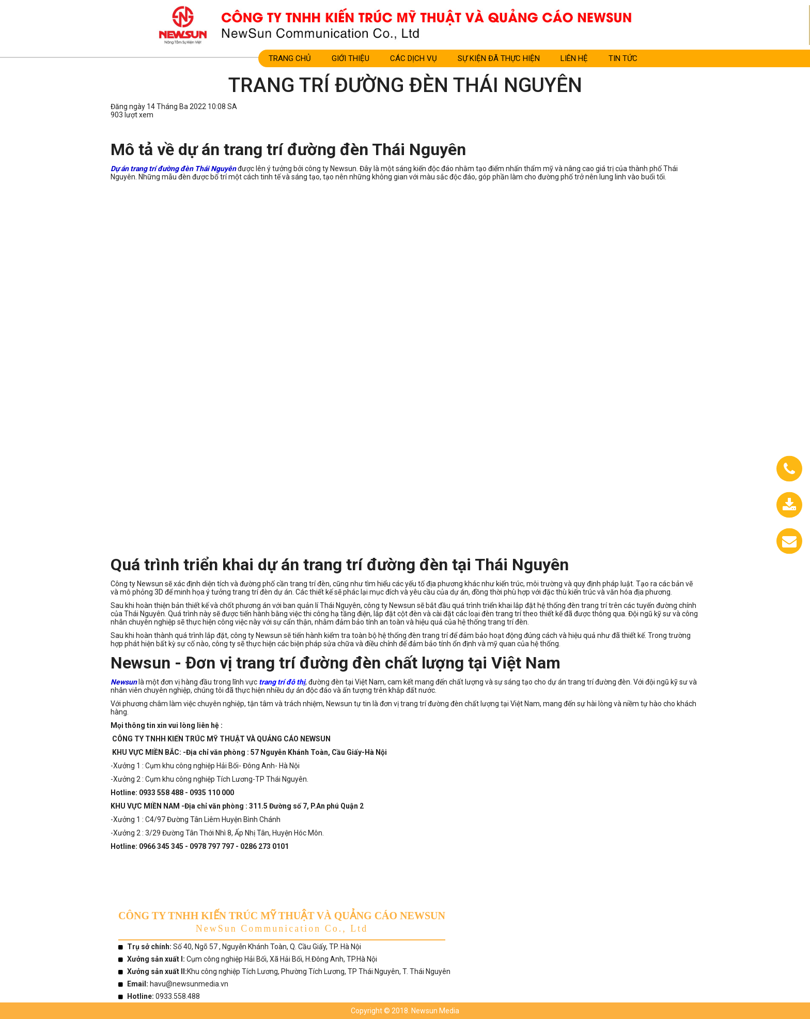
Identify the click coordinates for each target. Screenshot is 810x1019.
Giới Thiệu (350, 58)
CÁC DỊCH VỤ (413, 58)
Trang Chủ (290, 58)
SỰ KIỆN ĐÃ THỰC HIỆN (499, 58)
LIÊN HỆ (574, 58)
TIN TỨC (623, 58)
